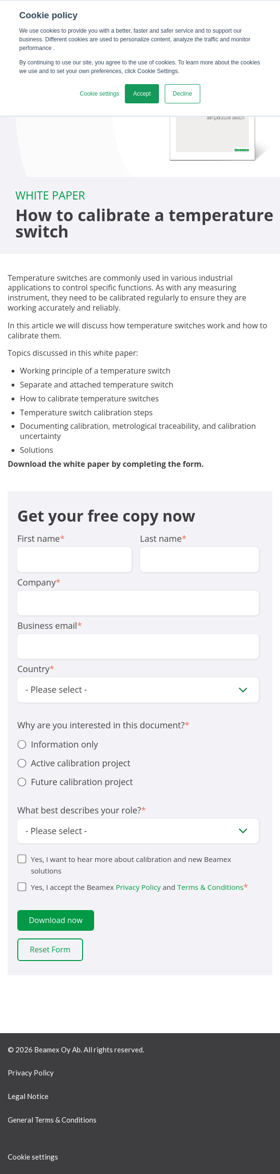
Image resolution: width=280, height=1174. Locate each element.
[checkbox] (138, 763)
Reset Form (50, 949)
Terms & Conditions (210, 887)
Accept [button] (142, 93)
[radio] (138, 744)
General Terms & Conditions (52, 1119)
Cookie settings (33, 1156)
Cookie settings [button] (99, 93)
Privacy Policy (138, 887)
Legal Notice (28, 1096)
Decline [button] (182, 93)
